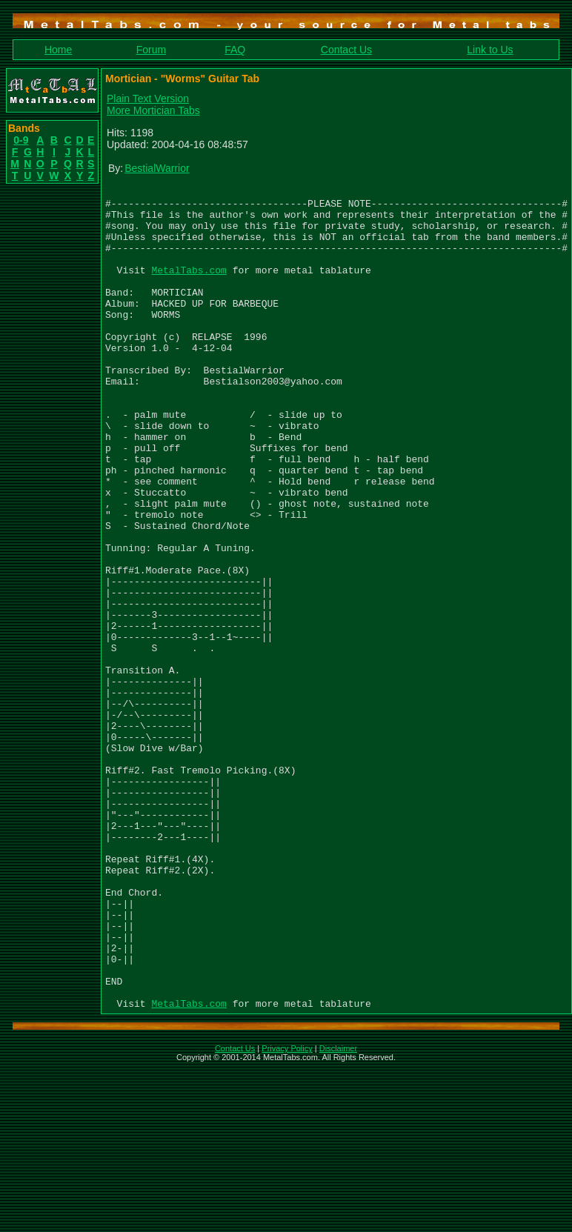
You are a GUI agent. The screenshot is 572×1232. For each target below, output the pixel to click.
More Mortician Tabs (153, 110)
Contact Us (346, 50)
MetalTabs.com (188, 287)
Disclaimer (338, 1212)
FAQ (235, 50)
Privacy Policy (287, 1212)
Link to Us (490, 50)
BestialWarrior (156, 168)
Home (58, 50)
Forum (151, 50)
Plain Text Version (148, 98)
